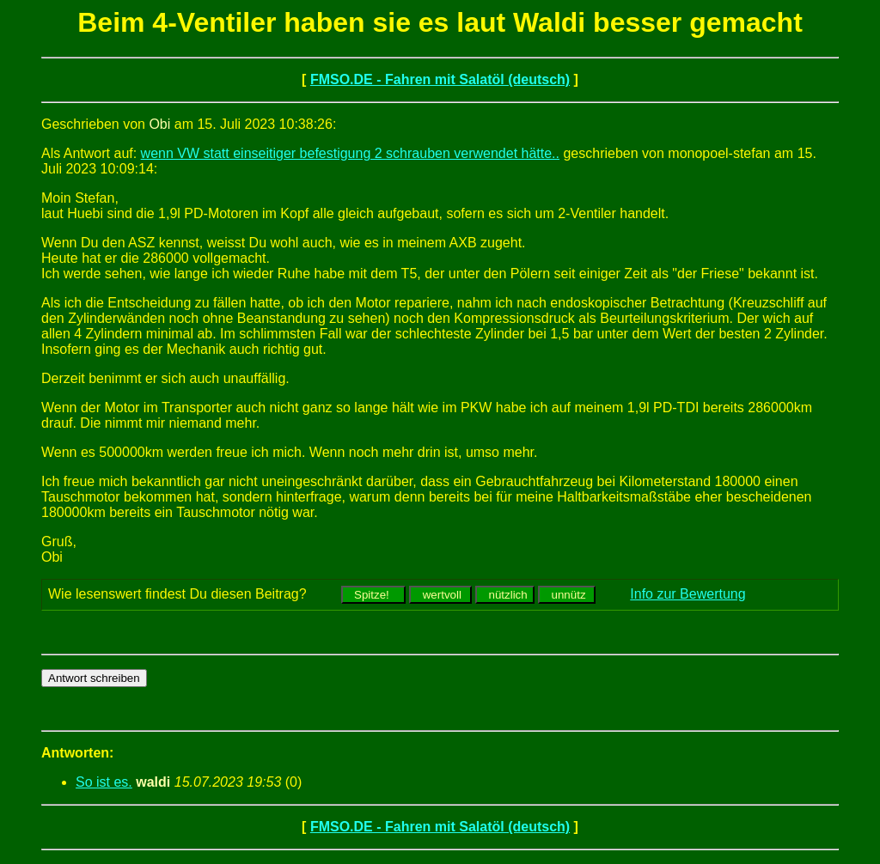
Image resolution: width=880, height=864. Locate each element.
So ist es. (104, 782)
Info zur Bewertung (687, 594)
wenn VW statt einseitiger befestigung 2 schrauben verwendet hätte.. (350, 153)
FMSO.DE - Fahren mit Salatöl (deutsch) (440, 79)
